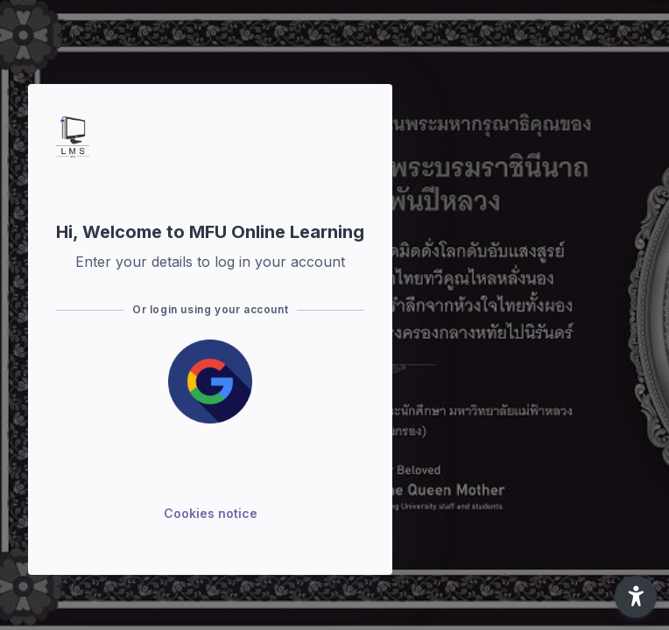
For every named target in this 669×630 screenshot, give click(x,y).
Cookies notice (210, 513)
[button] (636, 597)
